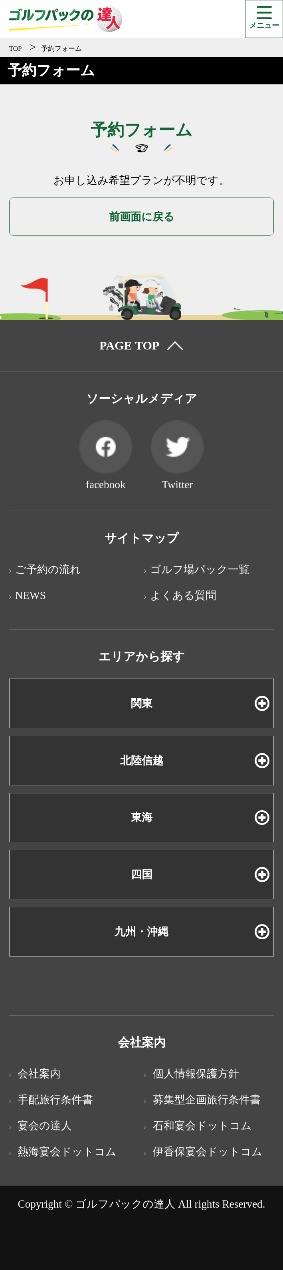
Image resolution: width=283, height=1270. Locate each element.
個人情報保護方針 (194, 1074)
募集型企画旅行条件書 (205, 1100)
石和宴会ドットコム (201, 1126)
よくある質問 (183, 595)
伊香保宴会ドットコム (206, 1152)
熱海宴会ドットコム (66, 1152)
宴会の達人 (43, 1126)
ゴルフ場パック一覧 (199, 569)
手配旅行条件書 (54, 1100)
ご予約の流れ (48, 569)
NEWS (30, 595)
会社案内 (38, 1074)
